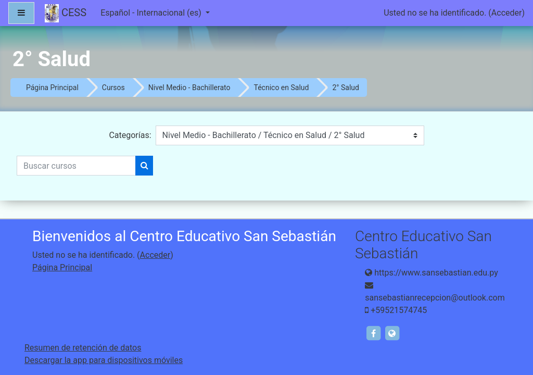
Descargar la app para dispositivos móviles (103, 360)
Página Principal (52, 87)
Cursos (113, 87)
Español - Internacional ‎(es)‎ (152, 13)
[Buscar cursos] (76, 166)
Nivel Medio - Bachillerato (189, 87)
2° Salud (345, 87)
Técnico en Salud (281, 87)
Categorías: (130, 135)
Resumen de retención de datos (82, 348)
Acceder (506, 13)
